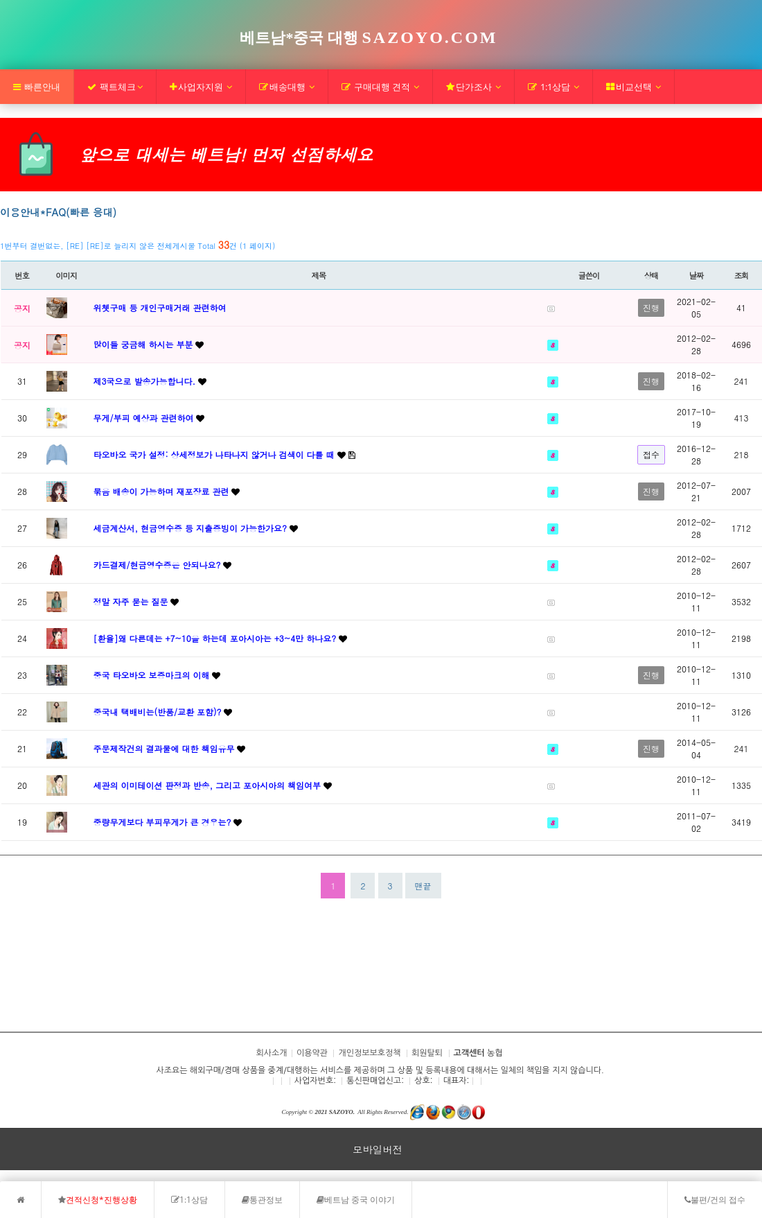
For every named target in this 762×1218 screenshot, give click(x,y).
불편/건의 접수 (714, 1200)
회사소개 (30, 989)
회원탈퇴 (427, 1053)
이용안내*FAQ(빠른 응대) (58, 212)
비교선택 (633, 86)
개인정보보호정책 (369, 1053)
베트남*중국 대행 (368, 37)
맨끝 (423, 885)
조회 (741, 275)
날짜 (696, 275)
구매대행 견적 (380, 86)
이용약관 (312, 1053)
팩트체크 (115, 86)
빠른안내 (36, 86)
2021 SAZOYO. (334, 1111)
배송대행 (286, 86)
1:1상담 (553, 86)
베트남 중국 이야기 (356, 1200)
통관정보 (262, 1200)
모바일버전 (377, 1149)
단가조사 (473, 86)
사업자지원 (201, 86)
